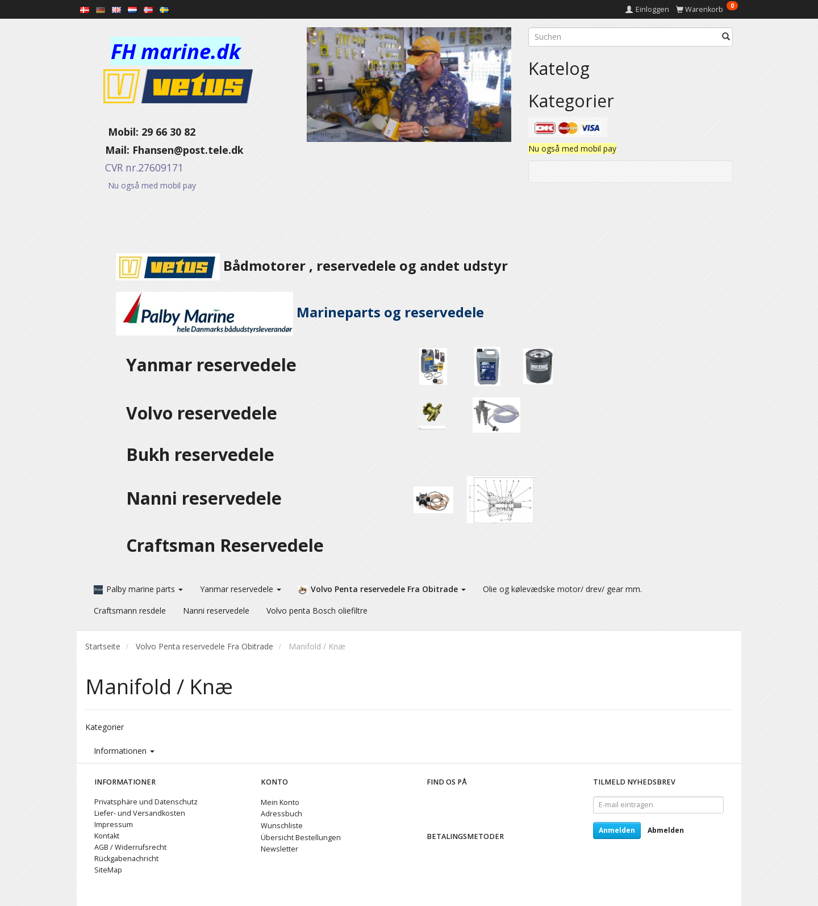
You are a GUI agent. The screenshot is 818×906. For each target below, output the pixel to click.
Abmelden (666, 829)
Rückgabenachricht (126, 858)
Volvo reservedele (206, 413)
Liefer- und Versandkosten (139, 812)
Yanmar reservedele (211, 364)
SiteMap (108, 869)
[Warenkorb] (707, 9)
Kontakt (106, 835)
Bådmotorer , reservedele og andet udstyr (296, 266)
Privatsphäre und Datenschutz (146, 801)
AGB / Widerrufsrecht (130, 847)
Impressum (113, 824)
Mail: (108, 150)
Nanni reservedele (206, 498)
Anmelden (617, 829)
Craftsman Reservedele (225, 545)
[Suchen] (726, 37)
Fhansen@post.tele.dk (188, 150)
